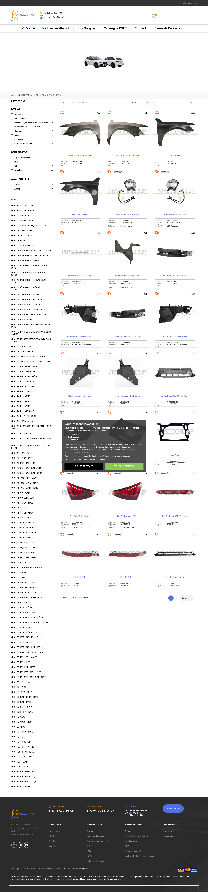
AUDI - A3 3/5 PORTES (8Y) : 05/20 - (27, 295)
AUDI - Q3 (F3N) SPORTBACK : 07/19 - (27, 617)
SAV (88, 846)
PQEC (51, 836)
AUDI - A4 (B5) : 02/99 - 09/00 (24, 366)
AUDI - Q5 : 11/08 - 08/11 (21, 692)
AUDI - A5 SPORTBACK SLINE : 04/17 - (27, 473)
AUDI (14, 199)
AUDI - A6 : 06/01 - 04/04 (22, 513)
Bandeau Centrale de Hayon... (80, 275)
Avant (31, 189)
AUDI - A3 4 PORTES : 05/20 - (23, 320)
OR (31, 166)
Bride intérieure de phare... (80, 396)
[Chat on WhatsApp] (104, 811)
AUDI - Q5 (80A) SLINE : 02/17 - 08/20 (27, 652)
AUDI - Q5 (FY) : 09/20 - (21, 662)
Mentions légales (63, 869)
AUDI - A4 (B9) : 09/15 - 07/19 (23, 411)
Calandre (31, 131)
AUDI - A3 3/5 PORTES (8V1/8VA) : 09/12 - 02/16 (29, 281)
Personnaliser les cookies (94, 459)
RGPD (89, 856)
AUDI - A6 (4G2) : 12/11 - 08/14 (24, 478)
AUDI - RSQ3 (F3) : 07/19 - (22, 757)
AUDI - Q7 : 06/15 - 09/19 (21, 707)
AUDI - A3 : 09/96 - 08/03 (22, 346)
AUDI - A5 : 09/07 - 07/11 (21, 458)
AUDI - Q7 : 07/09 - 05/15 (22, 712)
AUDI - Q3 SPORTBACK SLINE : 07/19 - (27, 647)
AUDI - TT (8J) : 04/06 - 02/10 (24, 777)
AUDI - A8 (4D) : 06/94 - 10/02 (24, 543)
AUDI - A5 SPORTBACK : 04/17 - (24, 463)
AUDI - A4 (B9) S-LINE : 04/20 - (24, 416)
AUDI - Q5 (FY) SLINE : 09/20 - (23, 667)
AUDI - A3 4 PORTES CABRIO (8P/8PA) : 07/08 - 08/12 (31, 325)
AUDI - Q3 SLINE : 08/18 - (21, 627)
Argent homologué (31, 158)
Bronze (31, 162)
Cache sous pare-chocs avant (31, 127)
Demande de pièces (95, 836)
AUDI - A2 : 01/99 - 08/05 (22, 245)
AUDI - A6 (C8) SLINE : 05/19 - (23, 498)
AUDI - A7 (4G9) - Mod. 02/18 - (24, 533)
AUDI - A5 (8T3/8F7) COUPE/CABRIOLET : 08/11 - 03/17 (31, 427)
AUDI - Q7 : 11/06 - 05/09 (22, 722)
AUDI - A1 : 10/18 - (18, 241)
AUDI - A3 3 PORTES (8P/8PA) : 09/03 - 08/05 (31, 251)
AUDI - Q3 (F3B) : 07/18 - (21, 607)
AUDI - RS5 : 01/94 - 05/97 (22, 752)
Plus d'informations (72, 459)
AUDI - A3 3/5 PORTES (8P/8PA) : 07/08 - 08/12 (29, 266)
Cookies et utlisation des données (139, 856)
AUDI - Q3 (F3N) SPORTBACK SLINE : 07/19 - (29, 622)
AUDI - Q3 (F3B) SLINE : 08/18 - (24, 612)
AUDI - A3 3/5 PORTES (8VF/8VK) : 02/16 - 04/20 (29, 288)
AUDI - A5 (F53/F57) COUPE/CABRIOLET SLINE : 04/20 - (31, 447)
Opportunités (54, 846)
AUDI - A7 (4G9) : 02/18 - (21, 538)
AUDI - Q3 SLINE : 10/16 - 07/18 (24, 632)
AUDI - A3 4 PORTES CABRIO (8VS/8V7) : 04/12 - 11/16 (31, 340)
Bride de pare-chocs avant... (175, 275)
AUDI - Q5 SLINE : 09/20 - (21, 702)
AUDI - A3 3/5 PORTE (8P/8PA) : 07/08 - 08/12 (31, 255)
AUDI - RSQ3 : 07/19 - (20, 762)
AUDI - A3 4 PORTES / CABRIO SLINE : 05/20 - (30, 315)
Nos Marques (54, 831)
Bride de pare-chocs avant (127, 275)
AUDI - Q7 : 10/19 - (19, 717)
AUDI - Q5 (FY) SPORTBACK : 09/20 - (26, 672)
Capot (31, 135)
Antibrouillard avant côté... (128, 215)
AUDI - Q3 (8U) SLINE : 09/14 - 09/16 (26, 597)
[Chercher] (108, 15)
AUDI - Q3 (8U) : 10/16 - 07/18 (23, 592)
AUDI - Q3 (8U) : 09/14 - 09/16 (24, 587)
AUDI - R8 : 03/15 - (19, 737)
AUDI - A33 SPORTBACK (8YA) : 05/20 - (28, 356)
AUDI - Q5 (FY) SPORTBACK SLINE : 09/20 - (29, 677)
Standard (31, 170)
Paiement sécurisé (133, 851)
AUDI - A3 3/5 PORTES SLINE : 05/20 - (27, 300)
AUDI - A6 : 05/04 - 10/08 (22, 503)
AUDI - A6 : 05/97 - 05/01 (22, 508)
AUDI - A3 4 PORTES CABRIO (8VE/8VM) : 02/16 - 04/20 (31, 333)
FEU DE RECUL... (80, 577)
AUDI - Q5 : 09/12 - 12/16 (21, 682)
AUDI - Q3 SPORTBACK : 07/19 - (24, 642)
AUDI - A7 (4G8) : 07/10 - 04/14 (24, 528)
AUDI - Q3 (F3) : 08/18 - (21, 602)
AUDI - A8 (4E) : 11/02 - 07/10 (23, 548)
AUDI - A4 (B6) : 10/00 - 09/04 (24, 376)
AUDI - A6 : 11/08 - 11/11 (21, 518)
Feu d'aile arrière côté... (80, 516)
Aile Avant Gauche (80, 215)
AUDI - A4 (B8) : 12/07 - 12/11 (23, 391)
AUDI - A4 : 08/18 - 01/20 (22, 421)
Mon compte (168, 831)
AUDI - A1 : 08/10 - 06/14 (21, 236)
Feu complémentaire (31, 143)
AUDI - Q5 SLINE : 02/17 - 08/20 (24, 697)
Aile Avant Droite (175, 155)
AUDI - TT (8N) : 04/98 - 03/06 (24, 782)
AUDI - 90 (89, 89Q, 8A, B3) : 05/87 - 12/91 (29, 226)
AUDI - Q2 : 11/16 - (18, 577)
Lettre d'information (96, 861)
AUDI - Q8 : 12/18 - (19, 727)
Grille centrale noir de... (175, 577)
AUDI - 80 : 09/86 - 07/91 (22, 221)
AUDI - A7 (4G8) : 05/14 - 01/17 (24, 523)
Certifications (131, 841)
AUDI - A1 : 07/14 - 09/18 (21, 231)
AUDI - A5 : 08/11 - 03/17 (21, 453)
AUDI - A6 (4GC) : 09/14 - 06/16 (24, 488)
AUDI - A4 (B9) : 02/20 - (21, 396)
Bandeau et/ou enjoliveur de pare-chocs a (31, 123)
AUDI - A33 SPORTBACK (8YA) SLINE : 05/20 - (30, 361)
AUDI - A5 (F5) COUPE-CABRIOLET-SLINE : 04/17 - (31, 439)
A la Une (52, 841)
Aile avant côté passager (127, 155)
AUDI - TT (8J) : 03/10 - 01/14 (23, 772)
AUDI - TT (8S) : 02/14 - (21, 787)
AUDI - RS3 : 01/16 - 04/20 (22, 747)
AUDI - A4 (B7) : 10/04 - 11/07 (23, 381)
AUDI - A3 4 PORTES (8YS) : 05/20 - (26, 305)
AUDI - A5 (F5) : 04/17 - (21, 433)
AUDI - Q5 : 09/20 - (19, 687)
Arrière (31, 185)
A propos (128, 831)
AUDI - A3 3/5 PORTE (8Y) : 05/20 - (26, 260)
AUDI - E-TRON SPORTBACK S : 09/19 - (27, 568)
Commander (173, 808)
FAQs (89, 851)
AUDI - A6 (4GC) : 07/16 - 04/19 (24, 483)
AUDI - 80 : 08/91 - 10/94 (22, 216)
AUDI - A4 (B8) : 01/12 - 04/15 (23, 386)
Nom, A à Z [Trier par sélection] (170, 102)
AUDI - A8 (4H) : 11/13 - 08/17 (23, 558)
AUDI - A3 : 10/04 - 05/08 (22, 351)
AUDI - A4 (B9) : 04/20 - (21, 401)
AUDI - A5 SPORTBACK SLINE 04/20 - (27, 468)
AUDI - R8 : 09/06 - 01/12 (22, 742)
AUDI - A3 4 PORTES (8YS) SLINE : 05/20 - (29, 310)
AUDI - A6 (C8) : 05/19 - (21, 493)
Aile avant (31, 114)
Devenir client (169, 836)
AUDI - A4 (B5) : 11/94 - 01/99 (23, 371)
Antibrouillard (31, 118)
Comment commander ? (97, 841)
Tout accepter (124, 466)
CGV (127, 846)
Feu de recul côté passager (175, 516)
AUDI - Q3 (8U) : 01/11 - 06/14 (23, 583)
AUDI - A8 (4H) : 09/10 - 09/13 (23, 553)
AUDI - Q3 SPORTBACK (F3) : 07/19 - (26, 637)
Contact (90, 831)
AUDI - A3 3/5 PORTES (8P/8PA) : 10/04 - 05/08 (29, 274)
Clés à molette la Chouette (136, 836)
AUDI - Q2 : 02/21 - (19, 573)
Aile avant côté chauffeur (80, 155)
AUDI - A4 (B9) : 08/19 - (21, 406)
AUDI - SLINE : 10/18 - (20, 767)
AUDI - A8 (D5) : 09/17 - (21, 563)
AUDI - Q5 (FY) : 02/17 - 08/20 (24, 657)
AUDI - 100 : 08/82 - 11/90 (22, 206)
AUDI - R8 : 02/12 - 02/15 (22, 732)
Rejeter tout (84, 466)
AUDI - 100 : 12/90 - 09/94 (22, 211)
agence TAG (87, 869)
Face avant (31, 139)
